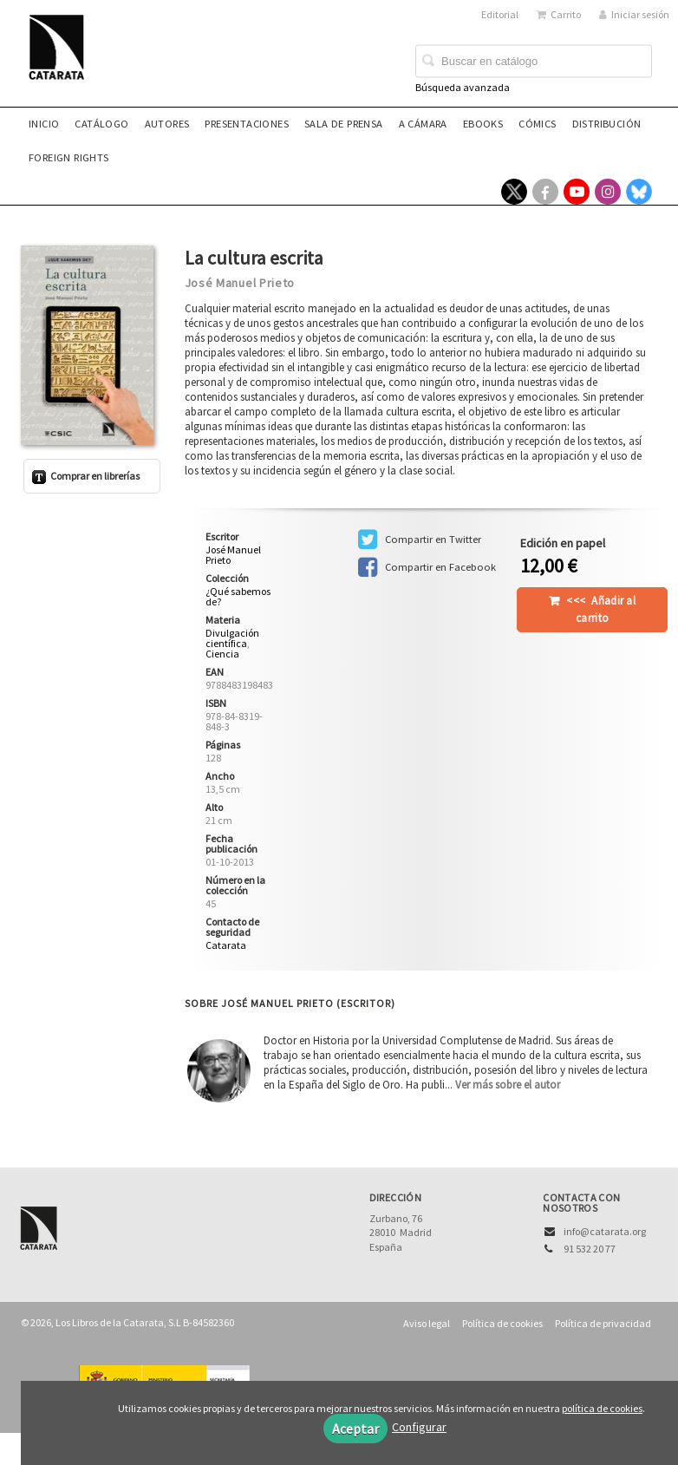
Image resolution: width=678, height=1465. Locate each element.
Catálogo (101, 123)
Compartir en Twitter (419, 539)
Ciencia (222, 653)
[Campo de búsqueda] (533, 61)
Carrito (559, 14)
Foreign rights (69, 157)
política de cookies (602, 1408)
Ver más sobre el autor (507, 1084)
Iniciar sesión (634, 14)
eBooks (483, 123)
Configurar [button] (419, 1427)
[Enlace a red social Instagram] (608, 192)
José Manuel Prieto (240, 283)
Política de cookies (502, 1323)
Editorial (499, 14)
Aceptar (355, 1428)
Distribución (607, 123)
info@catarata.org (605, 1231)
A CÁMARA (423, 123)
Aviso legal (426, 1323)
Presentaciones (247, 123)
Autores (167, 123)
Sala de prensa (343, 123)
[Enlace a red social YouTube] (577, 192)
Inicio (44, 123)
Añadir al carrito (601, 609)
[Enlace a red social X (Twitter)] (514, 192)
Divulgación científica (232, 638)
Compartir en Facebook (427, 567)
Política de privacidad (603, 1323)
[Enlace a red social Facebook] (545, 192)
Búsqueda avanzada (462, 87)
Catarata (225, 945)
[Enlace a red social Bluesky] (639, 192)
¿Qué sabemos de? (238, 596)
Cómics (537, 123)
